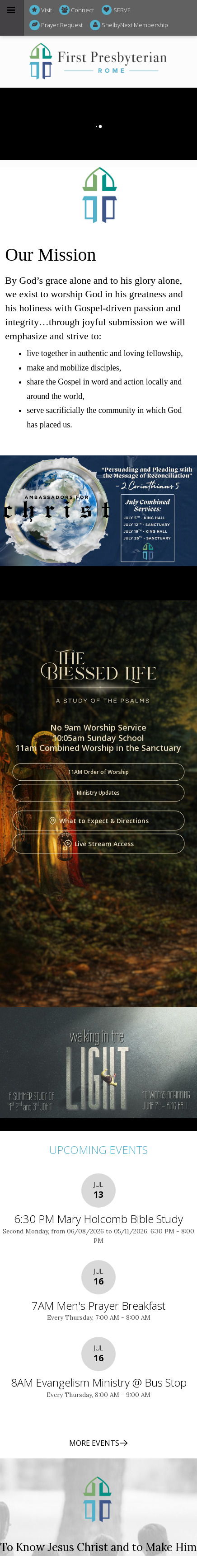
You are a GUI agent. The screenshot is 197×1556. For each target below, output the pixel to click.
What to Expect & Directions (98, 820)
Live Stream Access (98, 843)
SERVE (116, 10)
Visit (40, 10)
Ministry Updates (98, 793)
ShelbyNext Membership (129, 25)
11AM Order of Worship (98, 772)
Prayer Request (56, 25)
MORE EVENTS (98, 1443)
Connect (76, 10)
